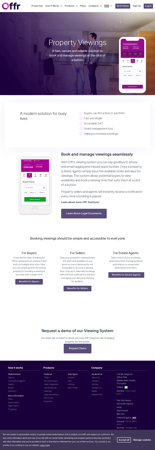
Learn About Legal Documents (84, 213)
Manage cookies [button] (142, 440)
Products (71, 6)
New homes (73, 388)
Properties (37, 6)
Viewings (48, 391)
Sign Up (137, 6)
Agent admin (13, 406)
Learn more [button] (45, 445)
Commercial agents (16, 381)
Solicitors (12, 391)
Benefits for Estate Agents (126, 275)
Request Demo (77, 348)
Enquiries (48, 401)
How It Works (54, 6)
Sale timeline (13, 403)
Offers (46, 378)
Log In (148, 6)
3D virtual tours (51, 381)
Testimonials (97, 395)
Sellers (11, 384)
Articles (95, 384)
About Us (96, 378)
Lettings (71, 384)
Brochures (48, 398)
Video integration (51, 384)
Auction (71, 378)
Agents (11, 378)
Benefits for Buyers (29, 282)
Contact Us (97, 388)
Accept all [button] (124, 440)
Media (94, 391)
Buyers (11, 388)
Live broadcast (50, 388)
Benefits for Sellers (77, 288)
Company (95, 6)
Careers (95, 381)
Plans (83, 6)
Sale (70, 381)
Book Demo (123, 6)
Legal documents (51, 395)
